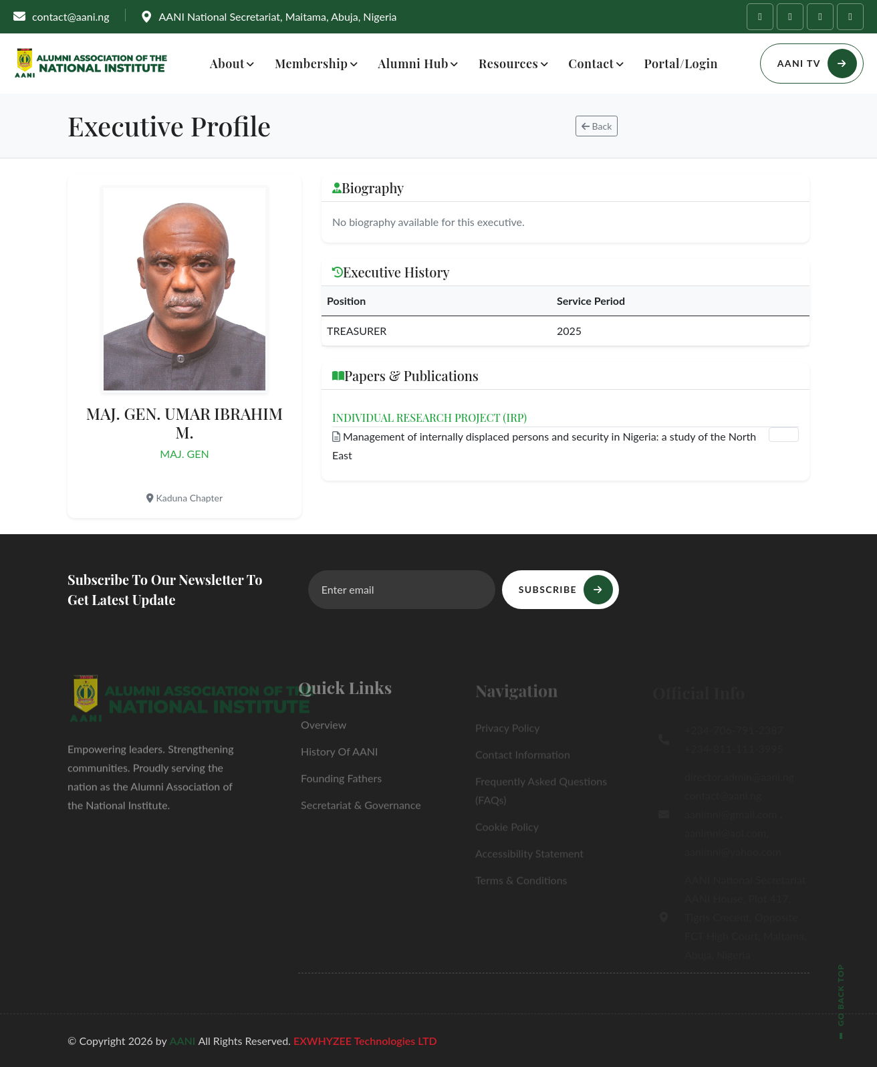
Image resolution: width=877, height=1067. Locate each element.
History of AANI (338, 756)
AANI (184, 1040)
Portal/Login (681, 63)
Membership (311, 63)
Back (597, 126)
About (227, 63)
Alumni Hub (413, 63)
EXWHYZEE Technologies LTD (365, 1040)
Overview (322, 729)
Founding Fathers (340, 783)
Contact (591, 63)
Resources (508, 63)
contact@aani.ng (71, 16)
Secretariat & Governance (359, 810)
